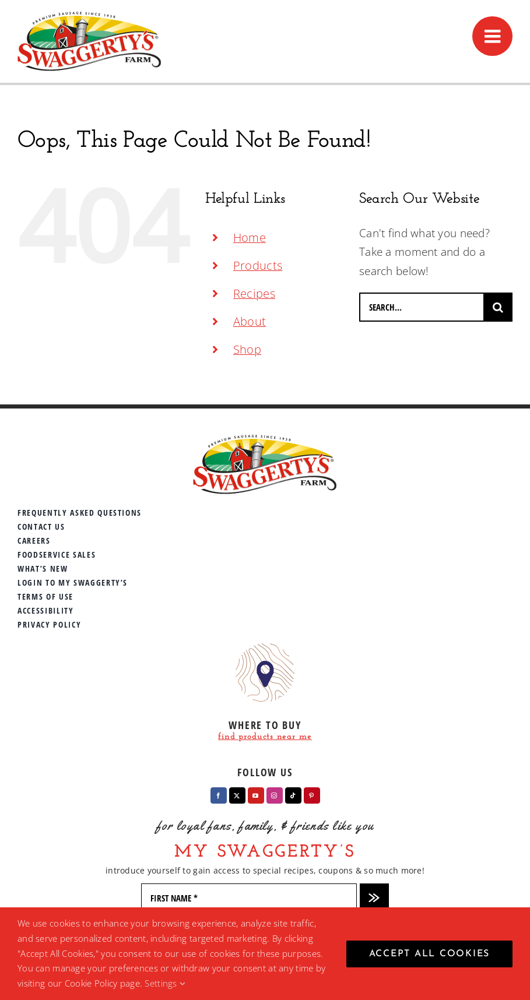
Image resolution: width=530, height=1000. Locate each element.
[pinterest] (312, 795)
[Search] (498, 307)
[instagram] (274, 795)
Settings (165, 983)
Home (249, 237)
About (249, 321)
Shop (247, 349)
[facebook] (218, 795)
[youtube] (256, 795)
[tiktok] (293, 795)
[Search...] (421, 307)
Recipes (254, 293)
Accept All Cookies (429, 954)
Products (257, 265)
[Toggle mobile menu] (492, 36)
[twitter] (237, 795)
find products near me (264, 737)
